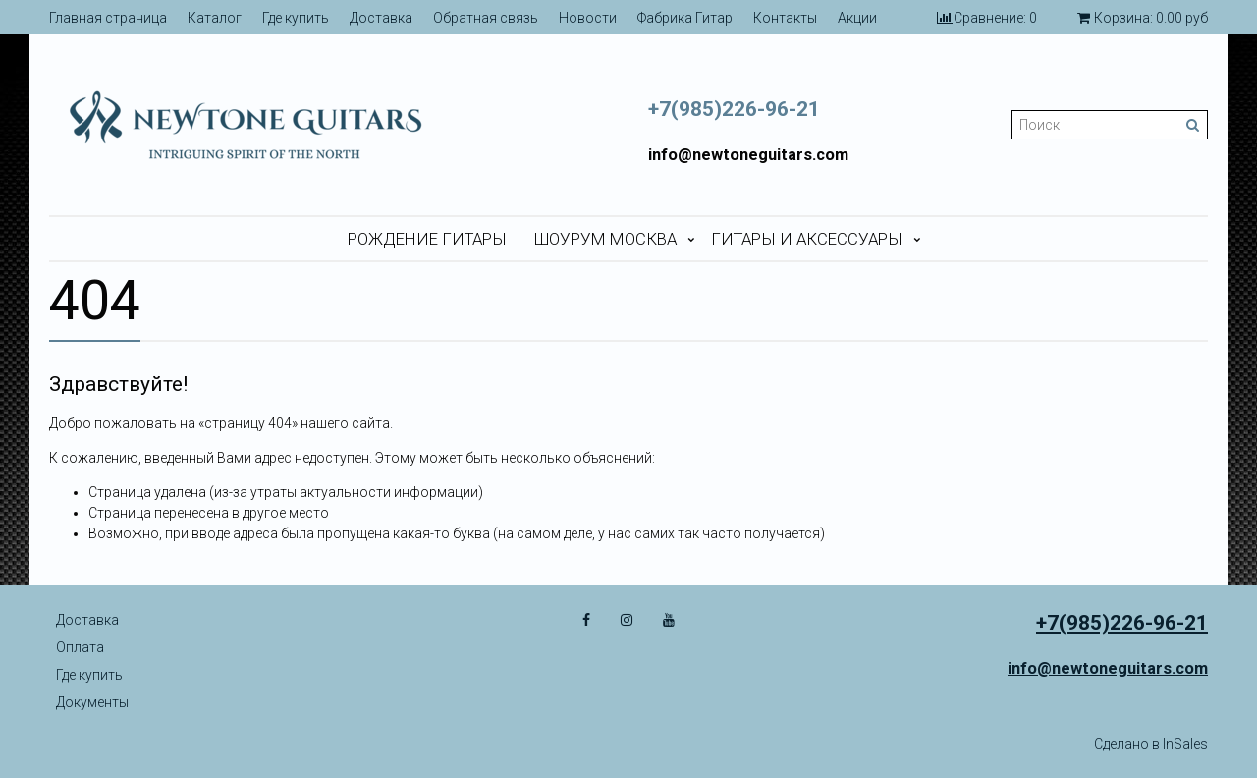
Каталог (215, 18)
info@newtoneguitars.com (748, 154)
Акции (857, 18)
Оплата (80, 647)
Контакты (785, 18)
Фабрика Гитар (685, 18)
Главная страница (108, 18)
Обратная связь (485, 18)
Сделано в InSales (1151, 743)
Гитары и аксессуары (806, 239)
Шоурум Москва (605, 239)
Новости (588, 18)
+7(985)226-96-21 (734, 109)
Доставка (381, 18)
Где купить (295, 18)
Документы (92, 702)
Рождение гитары (427, 239)
